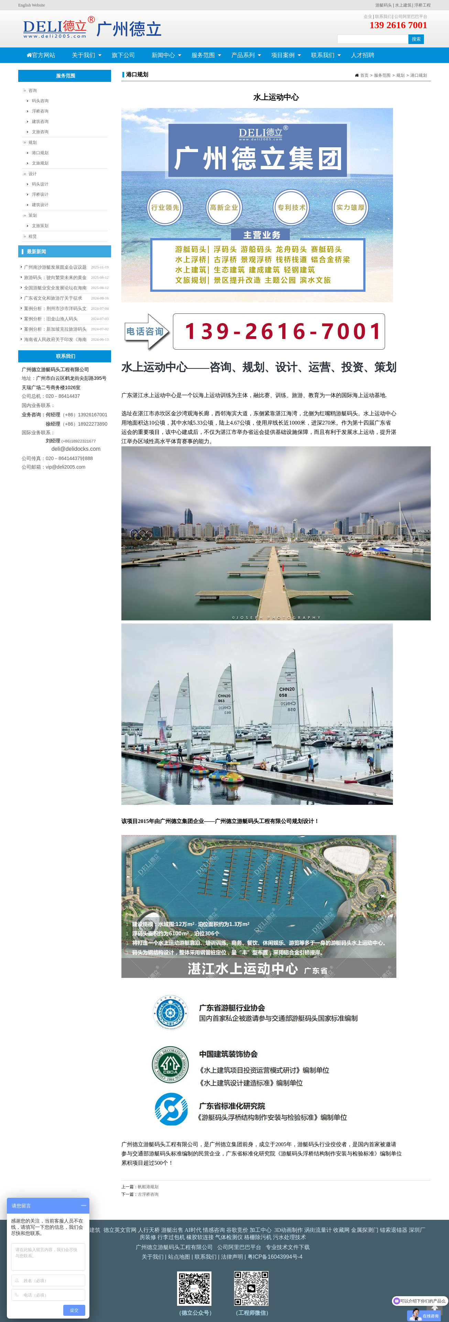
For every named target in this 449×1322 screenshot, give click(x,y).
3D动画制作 (288, 1230)
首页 (364, 75)
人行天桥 (149, 1230)
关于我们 (83, 57)
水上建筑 (403, 5)
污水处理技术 (289, 1237)
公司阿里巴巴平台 (410, 16)
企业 (368, 16)
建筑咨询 (40, 121)
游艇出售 (172, 1230)
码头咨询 (40, 100)
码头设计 (40, 184)
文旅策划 (40, 225)
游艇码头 (383, 5)
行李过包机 (171, 1237)
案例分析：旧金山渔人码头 (51, 318)
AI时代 (193, 1230)
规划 (400, 75)
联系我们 (383, 16)
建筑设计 (40, 204)
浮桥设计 (40, 194)
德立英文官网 (119, 1230)
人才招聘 (362, 55)
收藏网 (341, 1230)
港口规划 (418, 75)
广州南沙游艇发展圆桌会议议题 (55, 267)
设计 (33, 173)
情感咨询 (214, 1230)
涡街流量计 (318, 1230)
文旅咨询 (40, 131)
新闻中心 (162, 57)
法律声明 (232, 1257)
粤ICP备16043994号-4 (275, 1257)
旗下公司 (123, 55)
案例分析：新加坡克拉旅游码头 (55, 329)
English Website (31, 5)
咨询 (33, 90)
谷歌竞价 (237, 1230)
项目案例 (282, 57)
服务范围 (202, 57)
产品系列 (242, 57)
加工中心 (261, 1230)
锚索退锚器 (393, 1230)
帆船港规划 (148, 1186)
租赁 (33, 236)
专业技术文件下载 (288, 1247)
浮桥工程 (422, 5)
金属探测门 (365, 1230)
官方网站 (40, 55)
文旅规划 (40, 163)
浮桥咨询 (40, 111)
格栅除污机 (258, 1237)
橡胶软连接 (200, 1237)
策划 (33, 215)
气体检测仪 (229, 1237)
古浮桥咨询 (148, 1194)
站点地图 (179, 1257)
